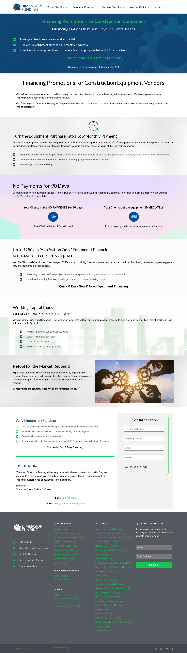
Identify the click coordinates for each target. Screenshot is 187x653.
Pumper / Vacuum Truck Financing (110, 550)
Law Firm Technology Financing (109, 584)
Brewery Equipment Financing (108, 529)
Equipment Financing (84, 7)
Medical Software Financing (107, 596)
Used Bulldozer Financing (106, 541)
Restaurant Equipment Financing (109, 601)
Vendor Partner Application (66, 554)
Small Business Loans (104, 609)
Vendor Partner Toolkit (64, 558)
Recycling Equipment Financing (109, 605)
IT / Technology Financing (106, 571)
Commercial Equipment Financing (110, 533)
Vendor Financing (57, 7)
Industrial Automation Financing (68, 537)
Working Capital (139, 7)
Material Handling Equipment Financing (112, 588)
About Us (161, 7)
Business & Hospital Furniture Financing (113, 567)
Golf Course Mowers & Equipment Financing (114, 563)
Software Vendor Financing (66, 550)
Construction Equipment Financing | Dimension (114, 537)
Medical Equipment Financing (108, 592)
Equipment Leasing (103, 558)
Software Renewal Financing (108, 617)
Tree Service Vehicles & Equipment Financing (114, 622)
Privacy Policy (61, 647)
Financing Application (104, 630)
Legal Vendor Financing (64, 541)
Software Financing (113, 7)
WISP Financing (61, 563)
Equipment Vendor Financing (67, 533)
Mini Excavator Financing (106, 546)
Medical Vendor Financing (65, 546)
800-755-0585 (69, 498)
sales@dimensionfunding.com (68, 503)
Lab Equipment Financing (106, 580)
